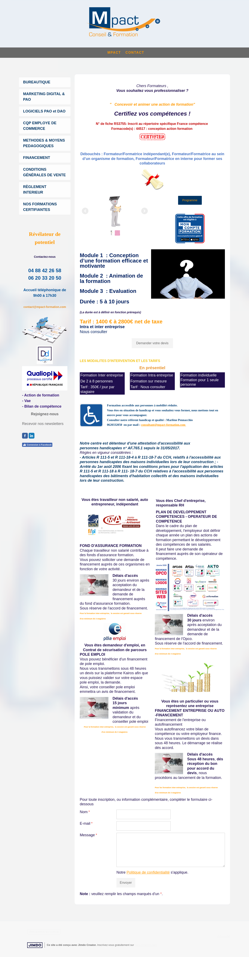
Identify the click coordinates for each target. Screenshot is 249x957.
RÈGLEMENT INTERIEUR (34, 189)
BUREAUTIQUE (36, 82)
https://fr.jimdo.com (146, 944)
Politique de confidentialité (148, 872)
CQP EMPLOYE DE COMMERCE (39, 126)
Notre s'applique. (152, 872)
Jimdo (34, 945)
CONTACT (135, 52)
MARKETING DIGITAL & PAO (44, 97)
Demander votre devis (152, 343)
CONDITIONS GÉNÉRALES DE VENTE (44, 172)
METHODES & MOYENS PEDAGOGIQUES (44, 143)
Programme (189, 200)
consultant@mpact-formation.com (163, 424)
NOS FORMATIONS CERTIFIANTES (40, 207)
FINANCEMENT (36, 158)
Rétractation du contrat (44, 931)
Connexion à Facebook (37, 444)
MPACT (114, 52)
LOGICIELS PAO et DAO (44, 111)
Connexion (223, 936)
